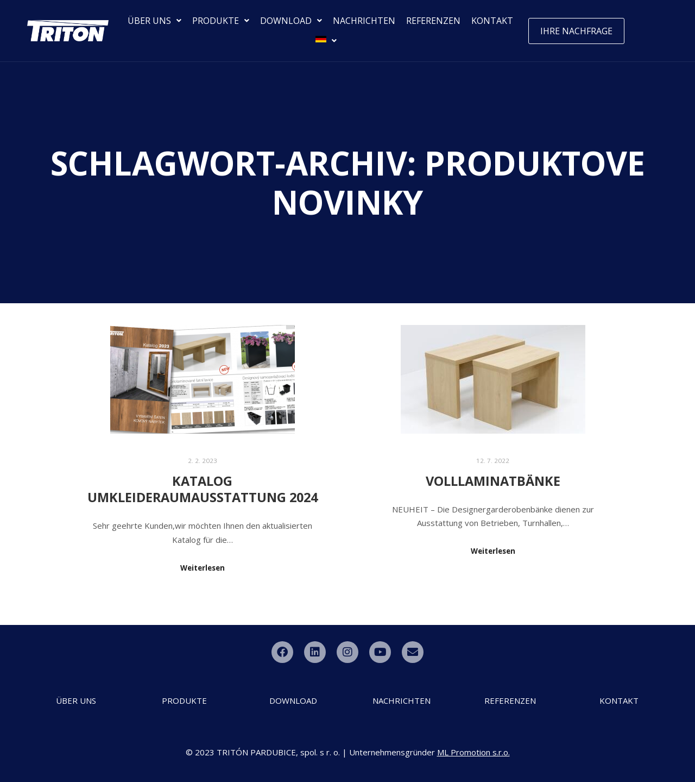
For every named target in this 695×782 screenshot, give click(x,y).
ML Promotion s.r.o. (473, 752)
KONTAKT (492, 21)
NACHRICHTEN (364, 21)
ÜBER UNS (154, 21)
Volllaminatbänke (493, 481)
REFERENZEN (433, 21)
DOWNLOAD (291, 21)
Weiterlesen (202, 568)
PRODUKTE (220, 21)
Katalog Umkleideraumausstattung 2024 (202, 489)
